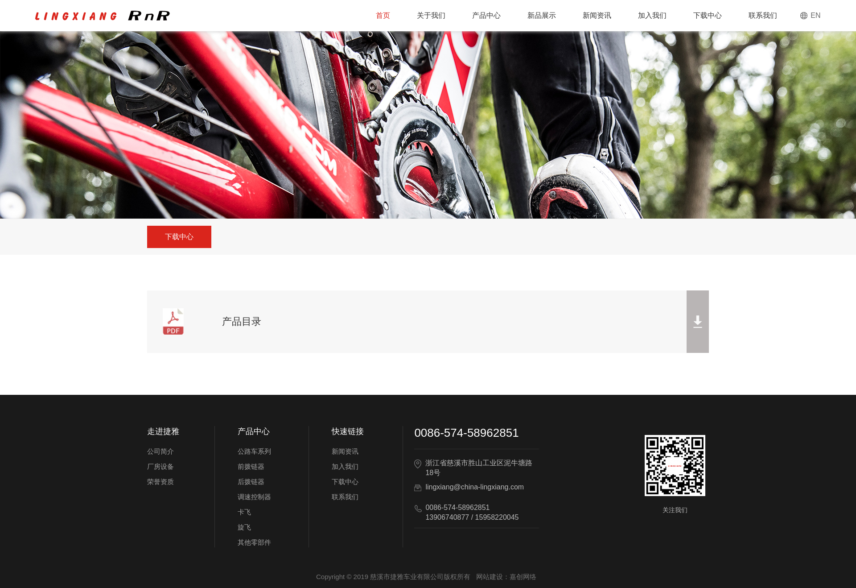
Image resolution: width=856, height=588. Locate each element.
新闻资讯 (597, 15)
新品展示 (541, 15)
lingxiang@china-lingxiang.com (474, 487)
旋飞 (244, 527)
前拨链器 (251, 466)
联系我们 (763, 15)
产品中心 (486, 15)
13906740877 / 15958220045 (472, 517)
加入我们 (652, 15)
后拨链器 (251, 481)
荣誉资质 (160, 481)
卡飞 (244, 512)
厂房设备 (160, 466)
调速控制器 (254, 497)
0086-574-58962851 (466, 432)
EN (815, 15)
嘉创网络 (523, 576)
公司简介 (160, 451)
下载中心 (707, 15)
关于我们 (431, 15)
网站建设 (489, 576)
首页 (383, 15)
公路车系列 (254, 451)
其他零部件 (254, 542)
